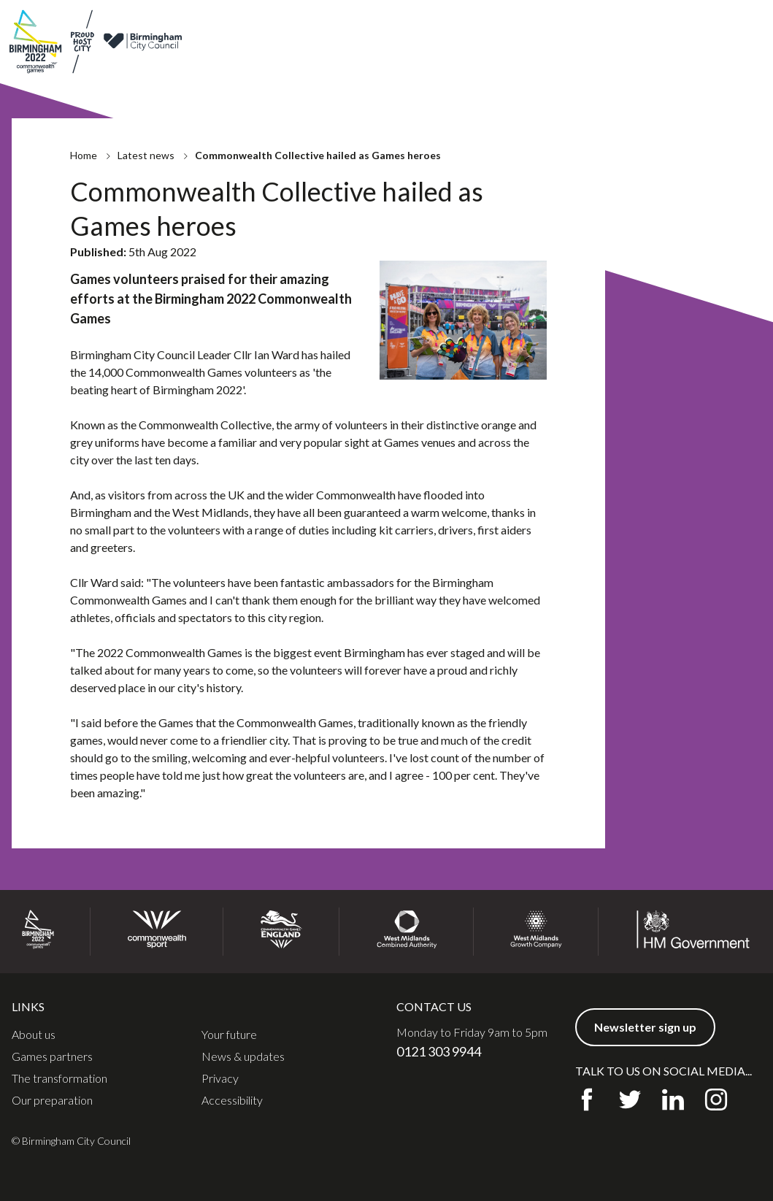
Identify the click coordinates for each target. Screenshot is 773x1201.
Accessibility (232, 1100)
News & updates (563, 28)
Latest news (146, 162)
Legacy (537, 69)
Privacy (220, 1078)
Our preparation (52, 1100)
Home (83, 162)
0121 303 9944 (438, 1051)
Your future (229, 1034)
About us (406, 28)
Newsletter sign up (713, 28)
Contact (631, 28)
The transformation (59, 1078)
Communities (689, 69)
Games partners (476, 28)
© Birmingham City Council (71, 1141)
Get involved (604, 69)
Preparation (472, 69)
